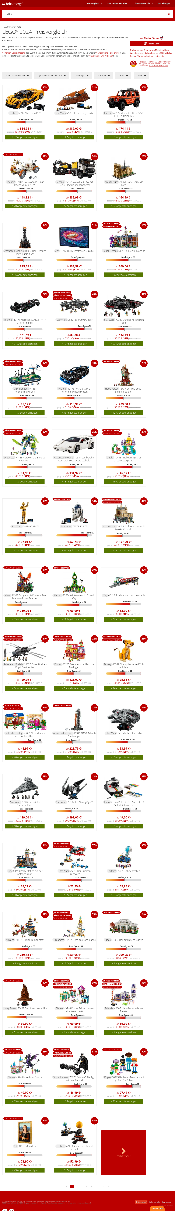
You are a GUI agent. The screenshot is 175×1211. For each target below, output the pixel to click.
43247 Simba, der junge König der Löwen (128, 666)
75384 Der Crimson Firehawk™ (80, 872)
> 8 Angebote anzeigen (25, 963)
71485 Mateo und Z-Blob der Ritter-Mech (31, 459)
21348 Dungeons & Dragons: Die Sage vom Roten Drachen (28, 597)
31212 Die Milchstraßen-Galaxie (77, 250)
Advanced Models (14, 250)
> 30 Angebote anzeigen (25, 895)
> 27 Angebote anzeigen (74, 206)
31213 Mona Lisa (27, 1146)
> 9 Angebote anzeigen (124, 275)
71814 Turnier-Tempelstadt (29, 940)
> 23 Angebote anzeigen (74, 895)
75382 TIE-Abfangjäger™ (80, 802)
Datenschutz (154, 1202)
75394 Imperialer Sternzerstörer (28, 803)
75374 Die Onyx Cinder (80, 319)
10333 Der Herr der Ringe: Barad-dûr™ (30, 252)
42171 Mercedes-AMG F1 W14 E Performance (30, 321)
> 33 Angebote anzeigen (123, 137)
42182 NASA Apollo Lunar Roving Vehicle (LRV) (29, 183)
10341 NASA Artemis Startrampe (82, 735)
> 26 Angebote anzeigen (123, 688)
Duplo (110, 457)
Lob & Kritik (157, 1208)
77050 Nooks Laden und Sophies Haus (30, 735)
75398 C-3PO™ (31, 526)
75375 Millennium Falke (129, 733)
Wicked (58, 595)
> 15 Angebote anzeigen (25, 275)
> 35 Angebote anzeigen (74, 412)
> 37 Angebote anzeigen (25, 550)
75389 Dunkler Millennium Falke (130, 321)
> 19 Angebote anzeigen (123, 481)
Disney (57, 664)
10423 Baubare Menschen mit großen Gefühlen (128, 1079)
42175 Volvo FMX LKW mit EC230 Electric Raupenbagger (76, 183)
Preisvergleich (93, 3)
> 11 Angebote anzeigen (74, 137)
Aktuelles (117, 3)
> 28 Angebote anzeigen (74, 1170)
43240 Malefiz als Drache (29, 1077)
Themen (142, 3)
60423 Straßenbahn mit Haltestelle (126, 595)
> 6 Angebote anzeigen (124, 963)
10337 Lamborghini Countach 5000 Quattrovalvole (76, 459)
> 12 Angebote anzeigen (123, 412)
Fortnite (112, 871)
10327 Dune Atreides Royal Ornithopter (31, 666)
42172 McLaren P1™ (30, 113)
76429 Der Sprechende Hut (32, 1008)
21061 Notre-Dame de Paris (131, 183)
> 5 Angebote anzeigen (74, 688)
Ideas (7, 595)
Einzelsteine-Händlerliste (108, 52)
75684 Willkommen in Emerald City (79, 597)
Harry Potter (111, 388)
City (105, 595)
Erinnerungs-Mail (151, 50)
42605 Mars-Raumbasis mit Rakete (128, 1010)
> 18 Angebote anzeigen (25, 481)
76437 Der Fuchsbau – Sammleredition (129, 390)
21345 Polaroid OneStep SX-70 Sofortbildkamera (127, 803)
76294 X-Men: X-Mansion (132, 250)
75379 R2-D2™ (80, 526)
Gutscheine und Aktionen (101, 55)
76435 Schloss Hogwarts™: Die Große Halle (130, 528)
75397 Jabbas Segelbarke (80, 113)
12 (102, 1186)
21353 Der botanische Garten (127, 940)
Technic (14, 113)
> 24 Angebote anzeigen (25, 688)
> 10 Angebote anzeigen (74, 343)
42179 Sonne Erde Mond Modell (79, 1147)
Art (57, 250)
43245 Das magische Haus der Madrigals (79, 666)
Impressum (167, 1202)
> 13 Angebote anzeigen (74, 481)
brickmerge (141, 1202)
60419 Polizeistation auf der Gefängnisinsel (27, 872)
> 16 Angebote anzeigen (74, 826)
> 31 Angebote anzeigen (25, 343)
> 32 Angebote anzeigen (25, 137)
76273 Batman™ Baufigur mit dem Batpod (81, 1079)
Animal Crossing (14, 733)
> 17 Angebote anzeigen (25, 412)
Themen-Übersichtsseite (14, 52)
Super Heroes (110, 250)
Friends (109, 1008)
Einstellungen (164, 3)
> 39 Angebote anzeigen (123, 619)
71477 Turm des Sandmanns (80, 940)
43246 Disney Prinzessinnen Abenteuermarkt (79, 1010)
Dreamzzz (9, 457)
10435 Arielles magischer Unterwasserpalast (127, 459)
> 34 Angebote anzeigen (123, 895)
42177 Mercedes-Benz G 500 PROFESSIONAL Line (128, 114)
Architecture (111, 182)
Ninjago (10, 940)
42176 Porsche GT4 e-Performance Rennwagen (76, 390)
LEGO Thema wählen (15, 75)
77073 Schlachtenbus (128, 871)
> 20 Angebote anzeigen (25, 206)
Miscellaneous (21, 388)
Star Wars (61, 113)
